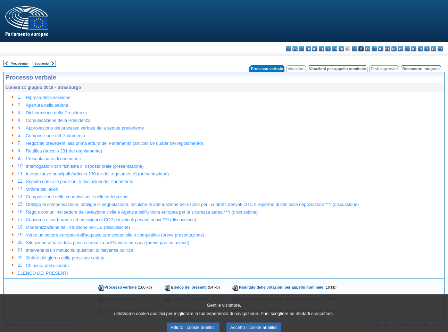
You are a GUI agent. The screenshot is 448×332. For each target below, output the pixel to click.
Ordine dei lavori (42, 189)
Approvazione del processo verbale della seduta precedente (85, 128)
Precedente (19, 63)
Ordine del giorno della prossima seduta (65, 257)
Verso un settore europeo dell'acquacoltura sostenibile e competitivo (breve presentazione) (115, 235)
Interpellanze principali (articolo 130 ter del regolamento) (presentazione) (97, 173)
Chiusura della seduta (47, 265)
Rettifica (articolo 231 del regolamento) (64, 150)
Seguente (41, 63)
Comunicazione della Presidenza (58, 120)
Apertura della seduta (47, 105)
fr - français (341, 48)
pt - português (407, 48)
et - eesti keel (321, 48)
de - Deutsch (314, 48)
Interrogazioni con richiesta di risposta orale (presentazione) (84, 166)
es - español (295, 48)
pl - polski (400, 48)
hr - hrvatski (354, 48)
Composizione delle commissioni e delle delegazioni (77, 196)
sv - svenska (440, 48)
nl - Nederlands (394, 48)
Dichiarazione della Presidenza (56, 112)
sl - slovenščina (427, 48)
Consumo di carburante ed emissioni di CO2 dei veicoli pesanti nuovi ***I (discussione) (111, 219)
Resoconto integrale (421, 69)
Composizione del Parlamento (55, 135)
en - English (334, 48)
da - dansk (308, 48)
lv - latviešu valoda (367, 48)
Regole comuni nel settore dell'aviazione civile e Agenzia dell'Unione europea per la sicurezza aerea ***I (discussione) (142, 212)
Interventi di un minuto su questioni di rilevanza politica (79, 250)
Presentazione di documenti (53, 158)
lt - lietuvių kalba (374, 48)
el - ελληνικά (328, 48)
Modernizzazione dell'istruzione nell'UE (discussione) (78, 227)
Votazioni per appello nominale (337, 69)
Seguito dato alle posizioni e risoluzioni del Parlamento (79, 181)
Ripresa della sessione (48, 97)
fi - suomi (433, 48)
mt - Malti (387, 48)
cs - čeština (301, 48)
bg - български (288, 48)
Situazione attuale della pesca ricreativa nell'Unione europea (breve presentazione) (107, 242)
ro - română (413, 48)
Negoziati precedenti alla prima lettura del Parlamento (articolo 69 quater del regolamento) (114, 143)
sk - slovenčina (420, 48)
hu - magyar (380, 48)
